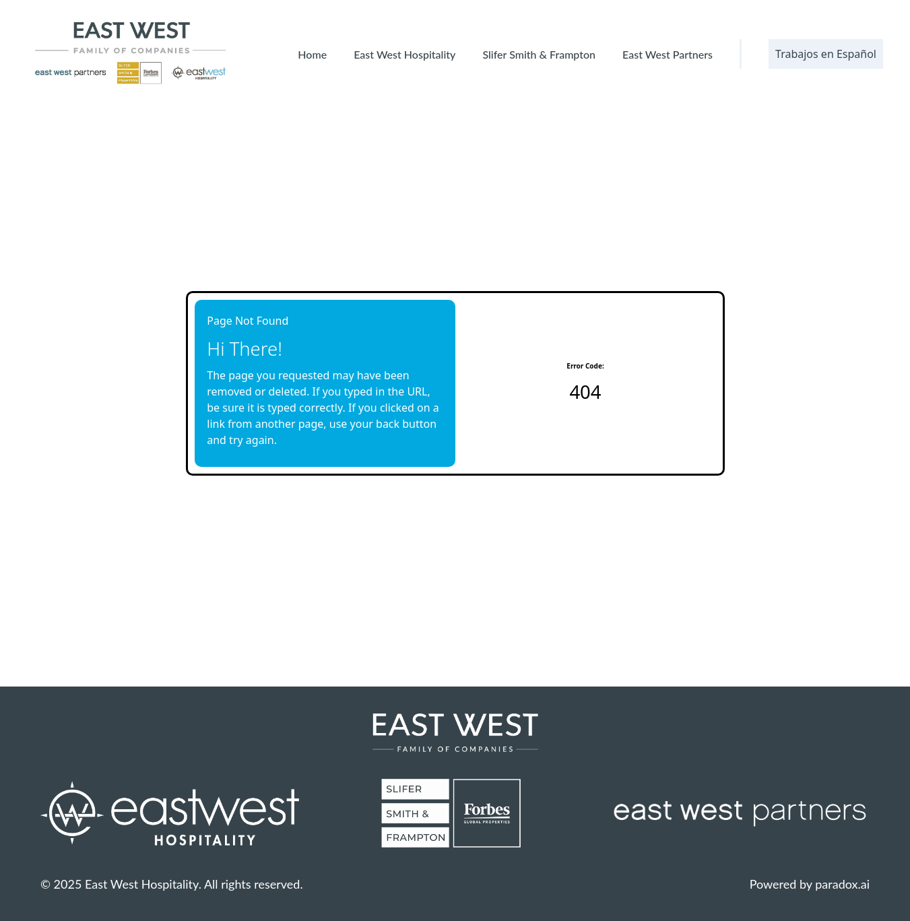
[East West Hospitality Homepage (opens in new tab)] (169, 813)
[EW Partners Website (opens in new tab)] (740, 813)
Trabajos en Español (825, 53)
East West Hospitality (404, 54)
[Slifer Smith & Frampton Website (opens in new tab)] (454, 813)
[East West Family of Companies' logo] (131, 53)
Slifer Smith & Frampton (538, 54)
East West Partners (667, 54)
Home (312, 54)
